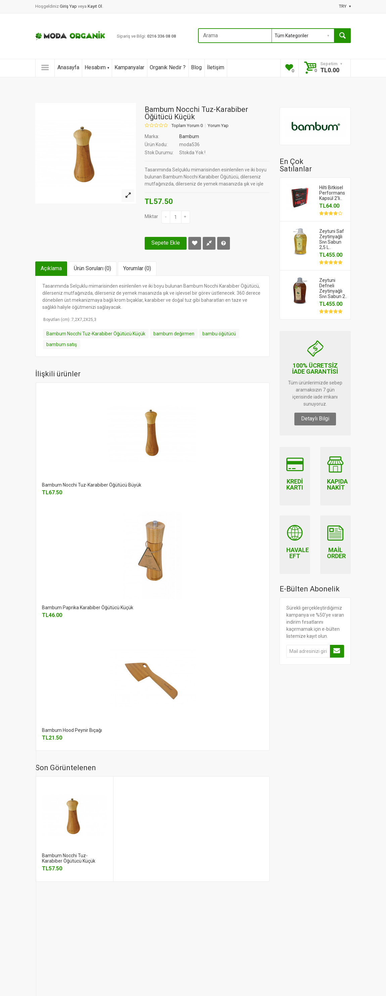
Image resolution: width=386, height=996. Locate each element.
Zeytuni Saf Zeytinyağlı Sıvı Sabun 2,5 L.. (331, 239)
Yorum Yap (218, 126)
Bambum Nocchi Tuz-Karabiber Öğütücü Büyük (91, 485)
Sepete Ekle (165, 243)
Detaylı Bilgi (315, 418)
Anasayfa (68, 67)
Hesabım (97, 67)
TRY (345, 6)
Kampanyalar (129, 67)
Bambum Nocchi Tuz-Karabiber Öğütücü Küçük (95, 333)
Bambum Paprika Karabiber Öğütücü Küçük (87, 607)
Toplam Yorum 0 (187, 126)
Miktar (151, 216)
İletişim (215, 67)
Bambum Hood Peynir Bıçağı (72, 730)
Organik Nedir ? (168, 67)
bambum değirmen (173, 333)
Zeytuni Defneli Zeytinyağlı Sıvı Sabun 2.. (333, 288)
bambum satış (61, 344)
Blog (196, 67)
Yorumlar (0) (137, 268)
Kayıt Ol (95, 6)
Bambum (189, 136)
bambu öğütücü (219, 333)
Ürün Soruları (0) (92, 268)
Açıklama (51, 268)
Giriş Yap (69, 6)
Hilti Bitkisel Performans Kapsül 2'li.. (332, 193)
